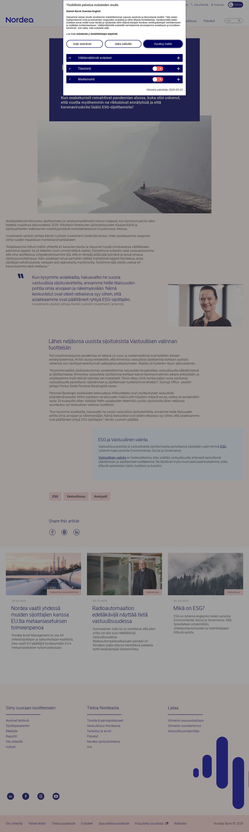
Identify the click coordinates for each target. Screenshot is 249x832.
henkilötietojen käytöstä (104, 34)
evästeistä (82, 34)
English (96, 11)
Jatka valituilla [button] (123, 43)
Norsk (78, 11)
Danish (70, 11)
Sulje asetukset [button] (82, 43)
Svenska (87, 11)
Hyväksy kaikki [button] (163, 43)
